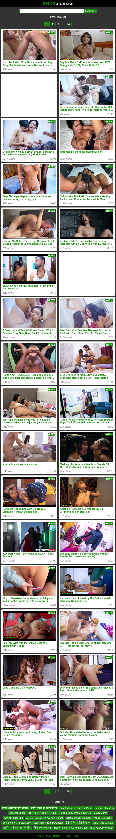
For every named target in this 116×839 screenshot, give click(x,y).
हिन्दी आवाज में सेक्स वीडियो (15, 808)
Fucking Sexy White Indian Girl (75, 813)
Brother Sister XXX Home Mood (70, 827)
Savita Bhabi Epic (13, 817)
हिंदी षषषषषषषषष (42, 827)
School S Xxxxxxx (104, 808)
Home (40, 836)
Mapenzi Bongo (17, 813)
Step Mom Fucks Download (48, 822)
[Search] (51, 11)
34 (68, 24)
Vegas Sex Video (102, 817)
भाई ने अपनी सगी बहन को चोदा (17, 827)
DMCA (56, 836)
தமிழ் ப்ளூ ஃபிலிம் (103, 822)
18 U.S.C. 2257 (71, 836)
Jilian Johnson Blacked (78, 817)
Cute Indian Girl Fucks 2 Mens (76, 808)
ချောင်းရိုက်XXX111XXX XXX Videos (44, 817)
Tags (48, 836)
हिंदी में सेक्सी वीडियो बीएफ (78, 822)
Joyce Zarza (100, 813)
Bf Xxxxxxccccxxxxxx (101, 827)
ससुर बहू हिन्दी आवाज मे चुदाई (42, 813)
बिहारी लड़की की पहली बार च (44, 808)
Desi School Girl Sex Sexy (16, 822)
